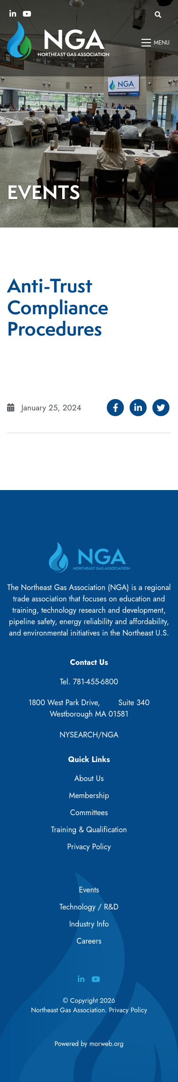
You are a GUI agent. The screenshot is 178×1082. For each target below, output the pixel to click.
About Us (89, 778)
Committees (89, 812)
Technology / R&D (88, 906)
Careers (88, 941)
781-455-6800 (95, 681)
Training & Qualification (89, 829)
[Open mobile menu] (156, 42)
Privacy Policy (89, 846)
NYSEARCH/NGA (89, 734)
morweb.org (106, 1043)
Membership (89, 795)
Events (89, 889)
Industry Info (89, 923)
